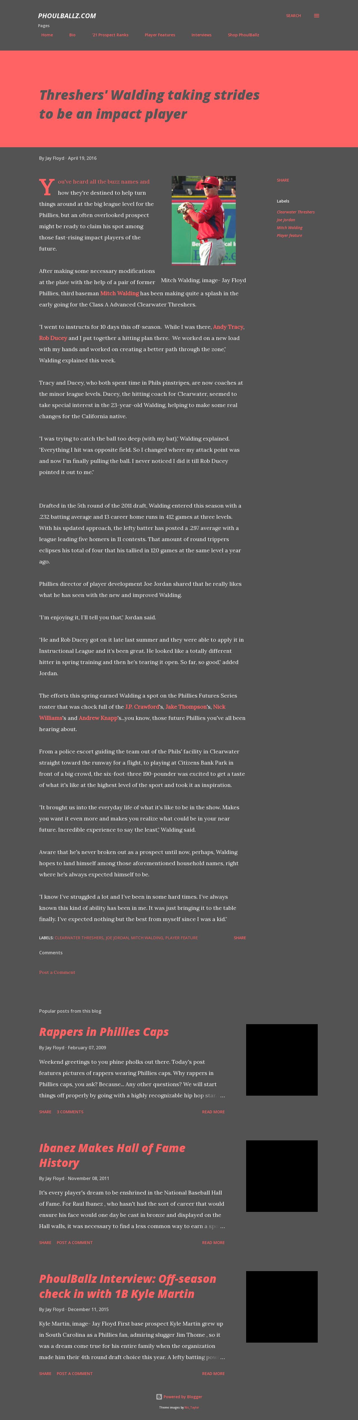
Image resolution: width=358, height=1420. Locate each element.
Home (44, 34)
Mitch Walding (119, 293)
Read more (213, 1111)
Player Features (157, 34)
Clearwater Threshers (296, 212)
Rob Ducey (53, 337)
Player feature (289, 235)
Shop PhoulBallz (240, 34)
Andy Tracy (228, 326)
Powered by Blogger (179, 1396)
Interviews (198, 34)
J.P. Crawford (142, 706)
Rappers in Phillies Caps (104, 1031)
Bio (69, 34)
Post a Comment (57, 972)
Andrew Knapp (98, 717)
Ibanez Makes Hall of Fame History (112, 1155)
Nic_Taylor (192, 1407)
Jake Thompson (186, 706)
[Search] (293, 15)
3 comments (70, 1111)
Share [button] (283, 180)
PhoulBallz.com (67, 15)
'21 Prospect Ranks (107, 34)
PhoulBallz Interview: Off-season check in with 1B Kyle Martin (127, 1286)
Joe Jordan (286, 219)
